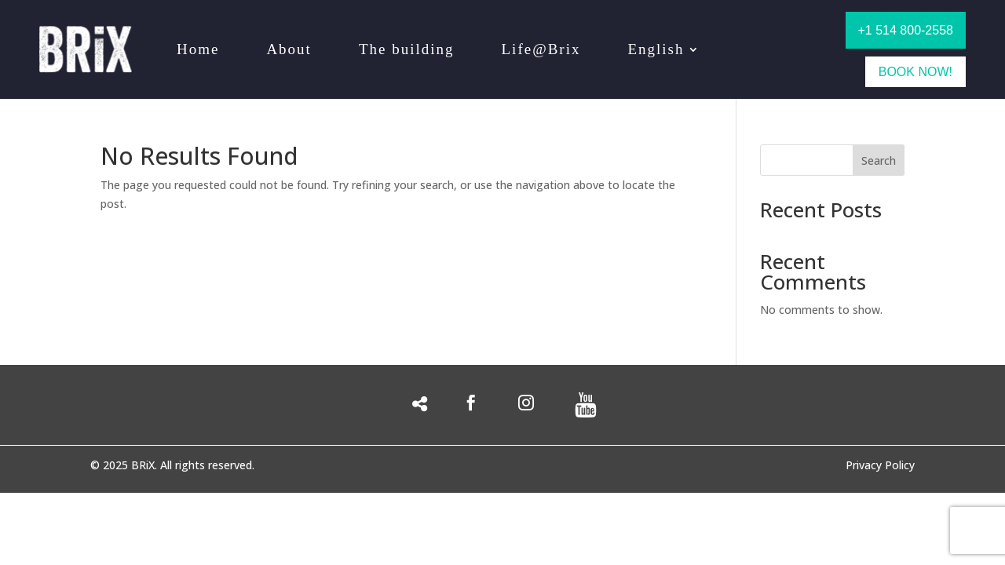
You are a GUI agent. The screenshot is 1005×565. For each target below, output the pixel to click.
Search (878, 160)
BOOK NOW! (915, 71)
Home (198, 49)
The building (407, 49)
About (289, 49)
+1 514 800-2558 (905, 30)
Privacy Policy (880, 466)
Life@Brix (541, 49)
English (655, 49)
